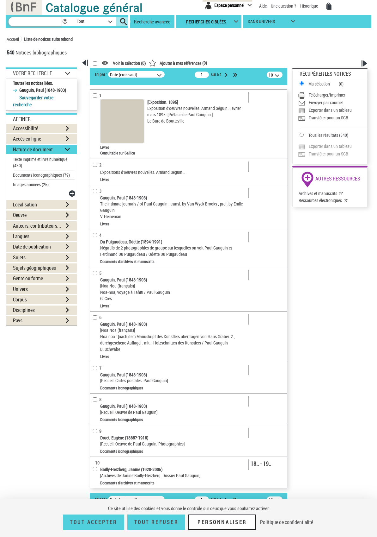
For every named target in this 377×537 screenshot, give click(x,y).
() (178, 63)
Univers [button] (20, 289)
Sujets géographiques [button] (34, 267)
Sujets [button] (19, 257)
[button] (65, 21)
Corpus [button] (20, 299)
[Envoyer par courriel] (332, 102)
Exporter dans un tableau (330, 110)
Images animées (31, 184)
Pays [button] (17, 320)
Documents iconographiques (41, 175)
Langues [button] (21, 236)
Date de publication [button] (32, 246)
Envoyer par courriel (326, 102)
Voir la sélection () (129, 63)
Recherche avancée (152, 21)
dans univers (261, 23)
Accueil (13, 39)
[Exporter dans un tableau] (332, 110)
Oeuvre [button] (20, 215)
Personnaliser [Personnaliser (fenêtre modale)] (222, 522)
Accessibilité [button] (25, 128)
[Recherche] (35, 21)
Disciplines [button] (24, 309)
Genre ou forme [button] (28, 278)
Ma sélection (319, 84)
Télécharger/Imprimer (327, 95)
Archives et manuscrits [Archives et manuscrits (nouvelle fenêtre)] (318, 193)
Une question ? (283, 6)
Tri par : (100, 74)
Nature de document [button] (33, 149)
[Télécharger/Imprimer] (332, 95)
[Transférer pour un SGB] (332, 118)
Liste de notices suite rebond (48, 39)
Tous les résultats (323, 135)
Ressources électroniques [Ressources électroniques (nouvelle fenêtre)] (320, 200)
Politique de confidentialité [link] (286, 522)
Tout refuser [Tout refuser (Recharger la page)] (156, 522)
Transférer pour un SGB (328, 118)
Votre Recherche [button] (32, 73)
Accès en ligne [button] (27, 138)
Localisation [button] (25, 204)
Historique (309, 6)
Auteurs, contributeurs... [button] (37, 225)
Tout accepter (93, 522)
